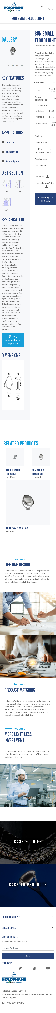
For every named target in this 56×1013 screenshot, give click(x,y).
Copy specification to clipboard (13, 340)
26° (19, 192)
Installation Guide (45, 185)
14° (6, 192)
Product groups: (11, 917)
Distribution (41, 142)
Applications (41, 158)
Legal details (9, 928)
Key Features (40, 151)
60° (6, 210)
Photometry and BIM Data (45, 199)
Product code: (45, 45)
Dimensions (40, 165)
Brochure (42, 176)
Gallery (38, 136)
